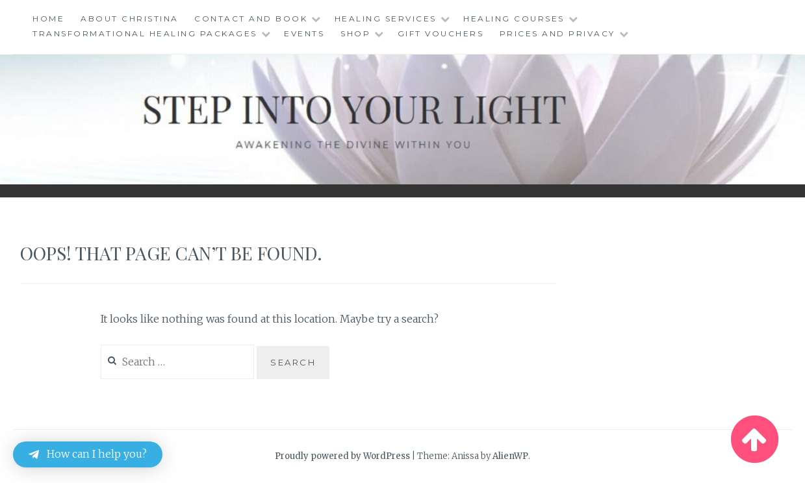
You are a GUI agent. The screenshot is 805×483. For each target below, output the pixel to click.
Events (304, 33)
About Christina (130, 18)
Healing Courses (514, 18)
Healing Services (386, 18)
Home (48, 18)
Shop (355, 33)
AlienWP (510, 456)
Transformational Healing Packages (144, 33)
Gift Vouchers (441, 33)
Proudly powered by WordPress (342, 456)
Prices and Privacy (557, 33)
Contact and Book (250, 18)
